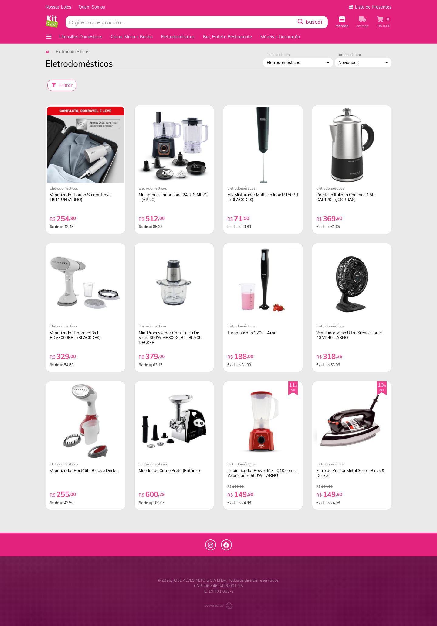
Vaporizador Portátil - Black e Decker (84, 470)
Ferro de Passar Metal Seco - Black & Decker (350, 473)
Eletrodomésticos (178, 36)
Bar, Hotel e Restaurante (227, 36)
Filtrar (62, 85)
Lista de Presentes (370, 7)
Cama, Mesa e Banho (132, 36)
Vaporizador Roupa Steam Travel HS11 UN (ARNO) (80, 197)
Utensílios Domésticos (80, 36)
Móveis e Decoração (280, 36)
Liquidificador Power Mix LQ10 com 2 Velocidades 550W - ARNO (262, 473)
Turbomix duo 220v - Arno (251, 332)
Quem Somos (92, 7)
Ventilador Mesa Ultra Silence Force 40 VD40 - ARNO (349, 335)
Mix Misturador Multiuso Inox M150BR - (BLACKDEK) (262, 197)
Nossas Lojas (58, 7)
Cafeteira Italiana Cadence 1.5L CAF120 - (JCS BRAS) (345, 197)
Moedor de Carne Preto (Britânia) (169, 470)
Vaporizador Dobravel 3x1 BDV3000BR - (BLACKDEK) (75, 335)
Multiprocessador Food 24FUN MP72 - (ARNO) (173, 197)
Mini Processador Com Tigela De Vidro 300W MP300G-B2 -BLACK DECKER (170, 337)
